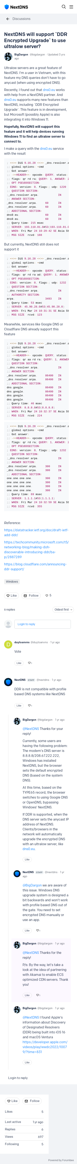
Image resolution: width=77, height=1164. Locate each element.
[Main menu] (71, 6)
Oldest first (62, 609)
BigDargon (21, 54)
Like (14, 595)
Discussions (21, 19)
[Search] (64, 6)
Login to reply (26, 624)
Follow (33, 595)
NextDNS (25, 680)
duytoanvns (22, 642)
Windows (12, 581)
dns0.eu (49, 90)
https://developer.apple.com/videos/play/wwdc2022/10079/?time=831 (45, 1047)
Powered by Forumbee (61, 1160)
